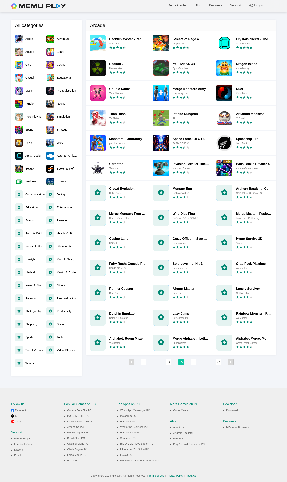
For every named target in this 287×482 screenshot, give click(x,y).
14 (168, 362)
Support (235, 5)
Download (232, 410)
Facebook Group (23, 444)
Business (215, 5)
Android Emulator (183, 432)
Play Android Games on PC (189, 444)
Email (17, 455)
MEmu (38, 6)
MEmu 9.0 (179, 438)
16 (193, 362)
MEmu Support (22, 438)
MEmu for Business (237, 427)
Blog (198, 5)
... (156, 362)
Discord (18, 449)
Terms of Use (156, 475)
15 (181, 362)
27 (218, 362)
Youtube (19, 421)
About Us (178, 427)
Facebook (20, 410)
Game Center (177, 5)
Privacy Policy (175, 475)
